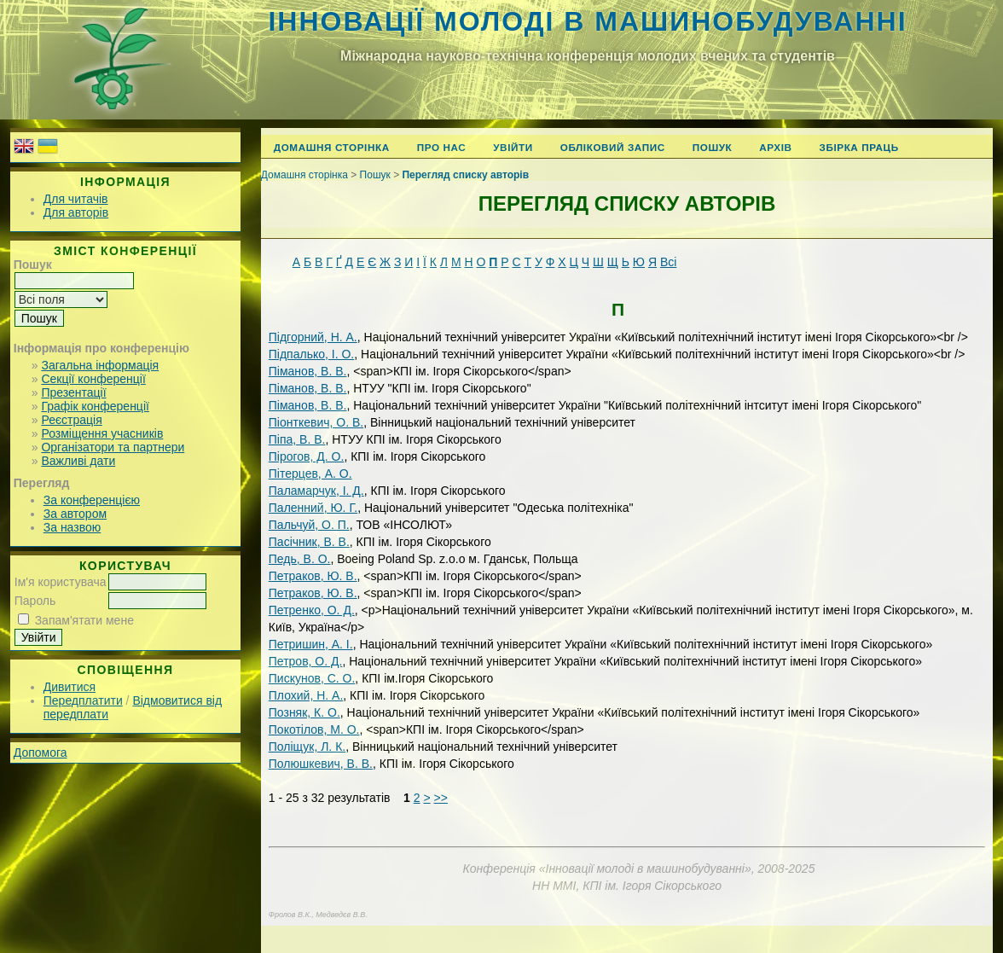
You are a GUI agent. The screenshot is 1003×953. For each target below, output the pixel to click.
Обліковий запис (612, 147)
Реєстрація (71, 420)
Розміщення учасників (102, 433)
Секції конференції (93, 379)
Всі (668, 262)
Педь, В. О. (300, 559)
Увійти (512, 147)
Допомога (40, 752)
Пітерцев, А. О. (310, 473)
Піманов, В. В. (308, 371)
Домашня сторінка (332, 147)
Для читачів (75, 199)
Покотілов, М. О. (314, 729)
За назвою (72, 527)
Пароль (35, 600)
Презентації (73, 392)
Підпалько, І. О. (311, 354)
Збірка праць (859, 147)
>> (441, 798)
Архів (775, 147)
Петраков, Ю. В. (313, 576)
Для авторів (75, 212)
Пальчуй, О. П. (309, 525)
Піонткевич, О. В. (316, 422)
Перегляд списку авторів (465, 175)
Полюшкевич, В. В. (321, 763)
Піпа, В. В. (297, 439)
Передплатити (83, 700)
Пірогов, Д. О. (307, 456)
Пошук (713, 147)
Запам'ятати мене (84, 620)
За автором (75, 513)
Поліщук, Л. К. (307, 746)
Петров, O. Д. (306, 661)
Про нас (442, 147)
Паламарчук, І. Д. (316, 490)
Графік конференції (94, 406)
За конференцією (91, 500)
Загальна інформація (100, 365)
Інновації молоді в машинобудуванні (587, 21)
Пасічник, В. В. (309, 542)
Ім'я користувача (60, 582)
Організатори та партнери (112, 447)
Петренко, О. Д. (312, 610)
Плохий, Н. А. (306, 695)
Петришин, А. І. (311, 644)
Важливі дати (78, 461)
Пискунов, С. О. (312, 678)
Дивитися (69, 687)
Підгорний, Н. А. (313, 337)
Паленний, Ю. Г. (313, 507)
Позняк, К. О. (304, 712)
